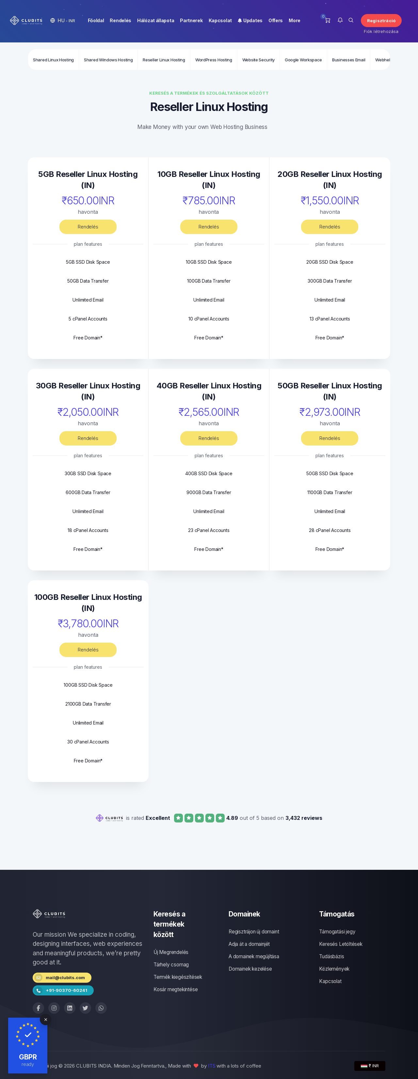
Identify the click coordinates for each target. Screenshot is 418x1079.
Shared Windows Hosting (108, 59)
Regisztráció (381, 20)
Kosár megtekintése (175, 989)
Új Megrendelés (170, 952)
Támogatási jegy (337, 932)
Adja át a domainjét (249, 944)
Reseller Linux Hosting (164, 59)
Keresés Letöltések (340, 944)
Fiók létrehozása (381, 31)
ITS (212, 1066)
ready (28, 1064)
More (294, 20)
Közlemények (334, 969)
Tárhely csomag (171, 965)
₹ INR (370, 1065)
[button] (62, 20)
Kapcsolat (220, 20)
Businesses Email (348, 59)
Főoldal (96, 20)
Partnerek (191, 20)
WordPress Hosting (213, 59)
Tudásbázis (331, 956)
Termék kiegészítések (177, 977)
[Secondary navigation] (209, 59)
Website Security (258, 59)
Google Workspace (303, 59)
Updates (250, 20)
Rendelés (120, 20)
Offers (275, 20)
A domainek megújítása (254, 956)
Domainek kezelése (250, 969)
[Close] (45, 1019)
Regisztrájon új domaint (254, 932)
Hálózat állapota (155, 20)
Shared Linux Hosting (53, 59)
